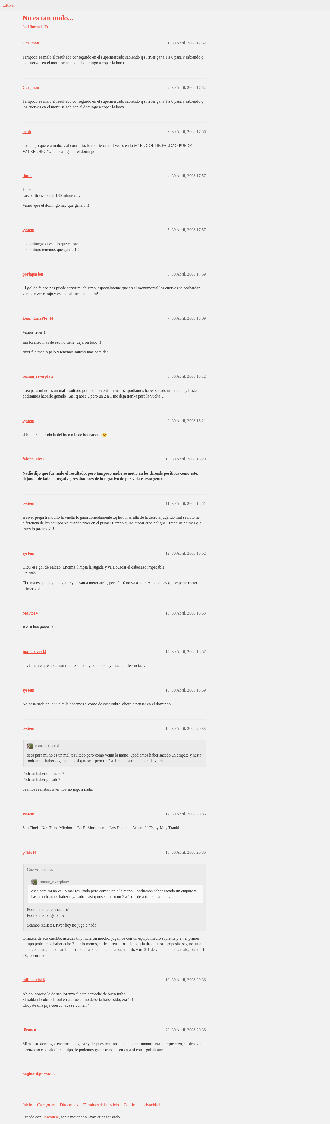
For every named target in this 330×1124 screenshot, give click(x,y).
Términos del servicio (101, 1105)
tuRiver (9, 5)
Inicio (27, 1105)
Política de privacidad (142, 1105)
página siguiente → (39, 1074)
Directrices (69, 1105)
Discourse (50, 1117)
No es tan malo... (48, 18)
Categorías (46, 1105)
